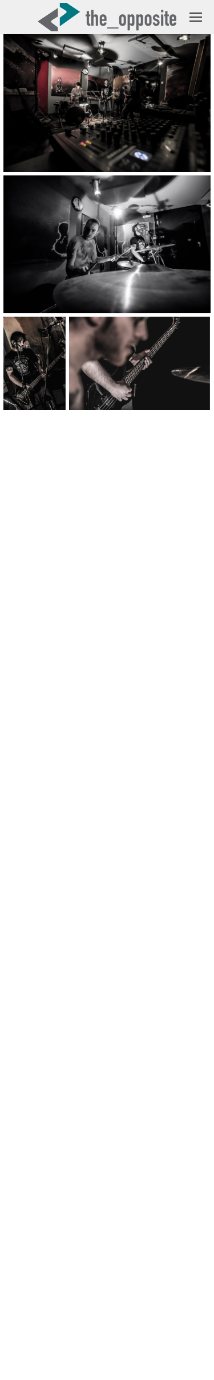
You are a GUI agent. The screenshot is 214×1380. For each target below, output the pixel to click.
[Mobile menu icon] (196, 17)
